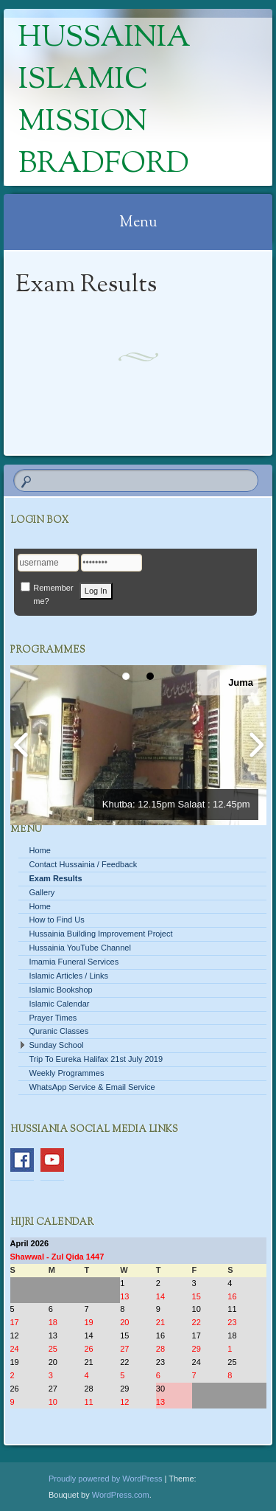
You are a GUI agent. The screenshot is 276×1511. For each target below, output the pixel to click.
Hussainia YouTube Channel (80, 947)
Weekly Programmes (67, 1073)
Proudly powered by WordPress (105, 1478)
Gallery (42, 892)
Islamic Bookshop (61, 989)
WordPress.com (120, 1494)
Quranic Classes (59, 1031)
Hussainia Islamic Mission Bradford (104, 102)
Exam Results (55, 878)
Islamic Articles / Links (69, 975)
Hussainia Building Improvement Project (101, 933)
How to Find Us (57, 919)
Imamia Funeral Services (74, 961)
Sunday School (56, 1045)
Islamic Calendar (59, 1003)
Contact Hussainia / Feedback (83, 864)
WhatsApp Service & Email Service (92, 1087)
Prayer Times (53, 1017)
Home (40, 850)
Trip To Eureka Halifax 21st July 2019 (96, 1059)
